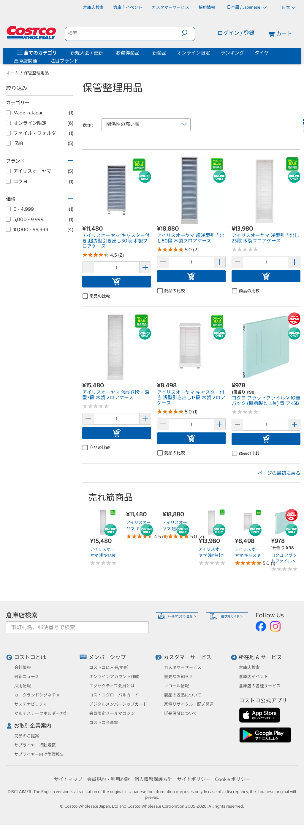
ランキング (232, 53)
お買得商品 (128, 53)
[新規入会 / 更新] (104, 53)
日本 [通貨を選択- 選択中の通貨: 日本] (288, 7)
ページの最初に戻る (279, 473)
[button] (188, 33)
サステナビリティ (30, 704)
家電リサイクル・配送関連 (189, 704)
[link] (116, 221)
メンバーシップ (107, 657)
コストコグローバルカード (114, 695)
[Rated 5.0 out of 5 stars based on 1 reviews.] (170, 411)
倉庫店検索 (21, 615)
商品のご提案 (26, 736)
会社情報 (22, 667)
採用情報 (22, 685)
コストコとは (30, 657)
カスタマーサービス (188, 657)
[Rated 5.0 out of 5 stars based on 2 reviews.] (170, 249)
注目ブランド (64, 61)
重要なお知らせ (178, 676)
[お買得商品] (141, 53)
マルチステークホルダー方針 (41, 713)
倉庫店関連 (25, 61)
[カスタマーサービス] (170, 7)
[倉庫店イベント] (127, 7)
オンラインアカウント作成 (114, 676)
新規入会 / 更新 (86, 53)
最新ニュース (26, 676)
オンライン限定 (193, 53)
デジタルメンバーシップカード (118, 704)
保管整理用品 (36, 73)
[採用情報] (207, 7)
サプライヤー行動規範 (35, 745)
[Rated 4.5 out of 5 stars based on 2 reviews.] (95, 254)
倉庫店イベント (253, 676)
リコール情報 (176, 685)
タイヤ (262, 53)
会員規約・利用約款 (108, 779)
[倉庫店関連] (38, 61)
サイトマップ (68, 779)
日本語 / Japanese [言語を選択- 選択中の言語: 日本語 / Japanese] (247, 7)
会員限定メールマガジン (112, 713)
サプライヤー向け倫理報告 (39, 754)
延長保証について (180, 713)
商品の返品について (183, 695)
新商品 (159, 53)
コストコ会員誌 (103, 722)
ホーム (13, 73)
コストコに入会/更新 (108, 667)
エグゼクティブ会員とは (111, 685)
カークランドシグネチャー (39, 695)
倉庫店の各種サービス (260, 685)
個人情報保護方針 (153, 779)
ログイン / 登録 (236, 33)
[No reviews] (245, 249)
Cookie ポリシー (232, 779)
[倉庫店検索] (93, 7)
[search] (123, 33)
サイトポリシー (193, 779)
